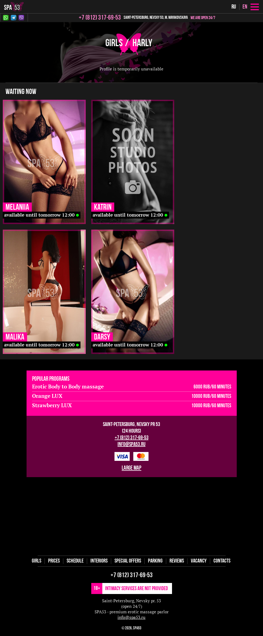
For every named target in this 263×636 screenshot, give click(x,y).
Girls (114, 43)
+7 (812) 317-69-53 (132, 438)
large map (131, 468)
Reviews (177, 561)
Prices (54, 561)
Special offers (127, 561)
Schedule (75, 561)
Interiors (99, 561)
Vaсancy (199, 561)
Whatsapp (6, 17)
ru (233, 7)
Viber (21, 17)
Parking (155, 561)
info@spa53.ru (131, 444)
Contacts (221, 561)
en (245, 7)
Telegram (13, 17)
